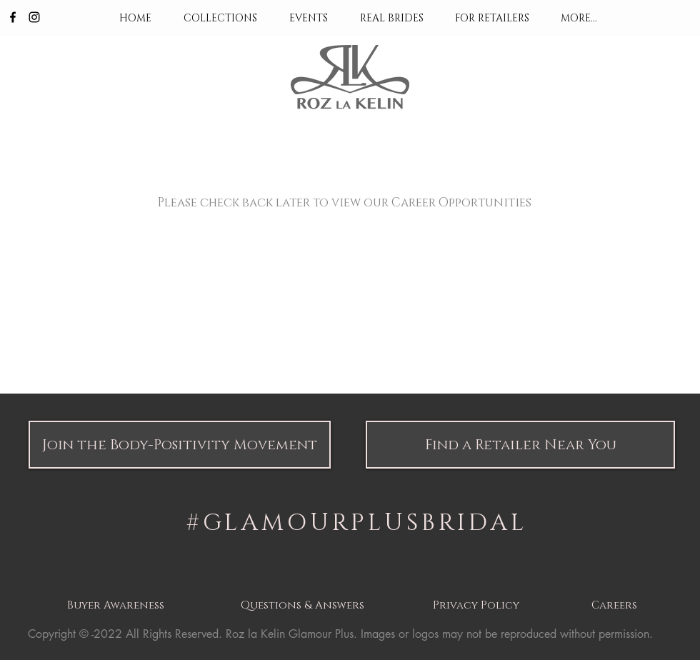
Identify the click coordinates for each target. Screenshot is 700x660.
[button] (180, 445)
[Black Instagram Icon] (34, 17)
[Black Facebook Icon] (13, 17)
